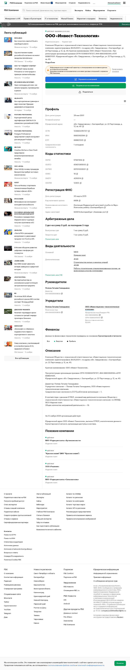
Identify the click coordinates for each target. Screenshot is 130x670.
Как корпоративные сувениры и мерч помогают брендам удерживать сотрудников (26, 104)
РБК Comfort (69, 612)
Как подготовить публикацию (47, 564)
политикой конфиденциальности (90, 665)
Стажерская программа (13, 627)
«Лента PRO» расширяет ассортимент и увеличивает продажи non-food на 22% (25, 236)
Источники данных (11, 584)
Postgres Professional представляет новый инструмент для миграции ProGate (27, 136)
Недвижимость (84, 3)
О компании (9, 612)
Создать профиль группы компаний (17, 554)
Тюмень (36, 654)
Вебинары (40, 543)
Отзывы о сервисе (11, 557)
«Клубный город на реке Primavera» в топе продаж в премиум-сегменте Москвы (25, 71)
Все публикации (22, 358)
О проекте (111, 10)
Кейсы (88, 10)
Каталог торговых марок (75, 543)
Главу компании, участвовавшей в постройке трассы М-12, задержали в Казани (26, 346)
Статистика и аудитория (13, 580)
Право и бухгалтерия (32, 18)
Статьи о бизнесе (43, 554)
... (94, 2)
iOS (65, 638)
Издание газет (67, 41)
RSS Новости (69, 625)
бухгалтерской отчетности (109, 336)
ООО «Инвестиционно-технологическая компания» (102, 308)
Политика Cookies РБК (12, 598)
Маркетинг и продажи (86, 18)
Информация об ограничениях (105, 612)
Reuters (120, 655)
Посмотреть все (52, 239)
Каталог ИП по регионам (75, 546)
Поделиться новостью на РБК (15, 536)
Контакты (7, 570)
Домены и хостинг (71, 651)
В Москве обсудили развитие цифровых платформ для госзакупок (25, 250)
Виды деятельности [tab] (64, 101)
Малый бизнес (67, 18)
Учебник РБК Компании (45, 550)
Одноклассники (10, 644)
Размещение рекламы (12, 623)
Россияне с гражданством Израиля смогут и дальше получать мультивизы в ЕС (24, 219)
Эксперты (79, 10)
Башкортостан (39, 623)
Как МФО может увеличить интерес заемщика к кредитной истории (26, 266)
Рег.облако (68, 655)
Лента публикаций (15, 33)
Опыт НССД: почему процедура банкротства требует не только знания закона (26, 172)
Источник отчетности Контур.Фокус (18, 587)
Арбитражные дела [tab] (94, 101)
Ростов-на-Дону (40, 646)
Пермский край (40, 642)
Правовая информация (102, 615)
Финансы (103, 18)
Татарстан (37, 650)
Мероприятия (60, 3)
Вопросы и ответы (11, 591)
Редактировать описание (117, 70)
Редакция (7, 619)
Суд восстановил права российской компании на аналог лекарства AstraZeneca (27, 55)
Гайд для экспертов (43, 557)
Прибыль (71, 341)
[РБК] (5, 3)
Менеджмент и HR (12, 18)
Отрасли (72, 3)
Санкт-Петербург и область (44, 612)
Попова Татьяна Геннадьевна (57, 307)
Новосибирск (39, 619)
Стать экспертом (10, 543)
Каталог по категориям (75, 539)
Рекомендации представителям (78, 550)
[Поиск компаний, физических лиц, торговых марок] (46, 10)
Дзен (6, 655)
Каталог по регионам (74, 536)
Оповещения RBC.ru (71, 629)
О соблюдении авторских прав (105, 619)
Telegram (7, 652)
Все (48, 341)
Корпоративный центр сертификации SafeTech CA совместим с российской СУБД (26, 120)
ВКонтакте (8, 636)
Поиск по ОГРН (10, 573)
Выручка (58, 341)
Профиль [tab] (49, 101)
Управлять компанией (85, 79)
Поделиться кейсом (11, 550)
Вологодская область (42, 627)
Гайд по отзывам (42, 561)
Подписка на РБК (31, 3)
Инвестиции (46, 3)
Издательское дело (52, 41)
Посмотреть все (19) (53, 275)
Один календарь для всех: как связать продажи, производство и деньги (26, 87)
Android (67, 642)
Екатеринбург (39, 615)
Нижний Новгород (41, 638)
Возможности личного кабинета (48, 568)
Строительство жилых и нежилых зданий (91, 262)
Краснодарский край (42, 635)
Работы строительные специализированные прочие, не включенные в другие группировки (97, 269)
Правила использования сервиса (79, 554)
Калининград (39, 631)
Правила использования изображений (81, 557)
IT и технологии (51, 18)
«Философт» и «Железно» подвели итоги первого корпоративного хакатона (24, 331)
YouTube (7, 648)
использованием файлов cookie (62, 665)
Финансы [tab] (79, 101)
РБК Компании (16, 3)
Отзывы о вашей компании (14, 546)
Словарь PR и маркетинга (13, 594)
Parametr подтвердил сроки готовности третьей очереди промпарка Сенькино (25, 315)
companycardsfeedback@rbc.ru (113, 649)
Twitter (6, 640)
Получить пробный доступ (14, 539)
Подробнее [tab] (50, 62)
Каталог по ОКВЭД (73, 532)
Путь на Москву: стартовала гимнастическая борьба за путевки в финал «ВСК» (25, 188)
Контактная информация (13, 615)
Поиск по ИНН (9, 577)
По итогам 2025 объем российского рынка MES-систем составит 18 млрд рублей (26, 299)
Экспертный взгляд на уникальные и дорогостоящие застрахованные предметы (26, 282)
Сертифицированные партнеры (16, 561)
